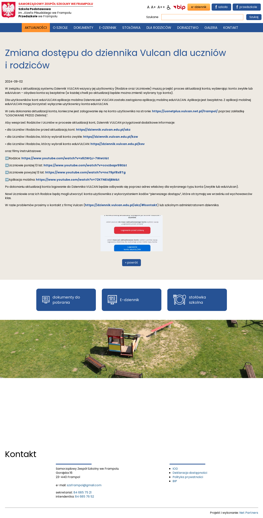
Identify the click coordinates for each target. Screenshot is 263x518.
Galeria (210, 27)
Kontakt (230, 27)
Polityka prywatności (188, 477)
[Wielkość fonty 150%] (153, 7)
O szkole (60, 27)
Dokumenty (83, 27)
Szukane (152, 17)
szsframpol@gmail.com (84, 485)
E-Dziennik (107, 27)
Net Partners (248, 513)
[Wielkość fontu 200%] (161, 7)
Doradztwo (187, 27)
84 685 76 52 (84, 496)
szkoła (221, 7)
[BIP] (179, 7)
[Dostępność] (169, 7)
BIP (175, 481)
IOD (175, 469)
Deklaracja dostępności (190, 473)
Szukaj (253, 17)
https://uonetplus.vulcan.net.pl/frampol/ (185, 111)
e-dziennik (198, 7)
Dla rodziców (158, 27)
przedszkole (246, 7)
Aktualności (36, 27)
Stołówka (131, 27)
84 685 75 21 (83, 492)
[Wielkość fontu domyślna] (148, 7)
